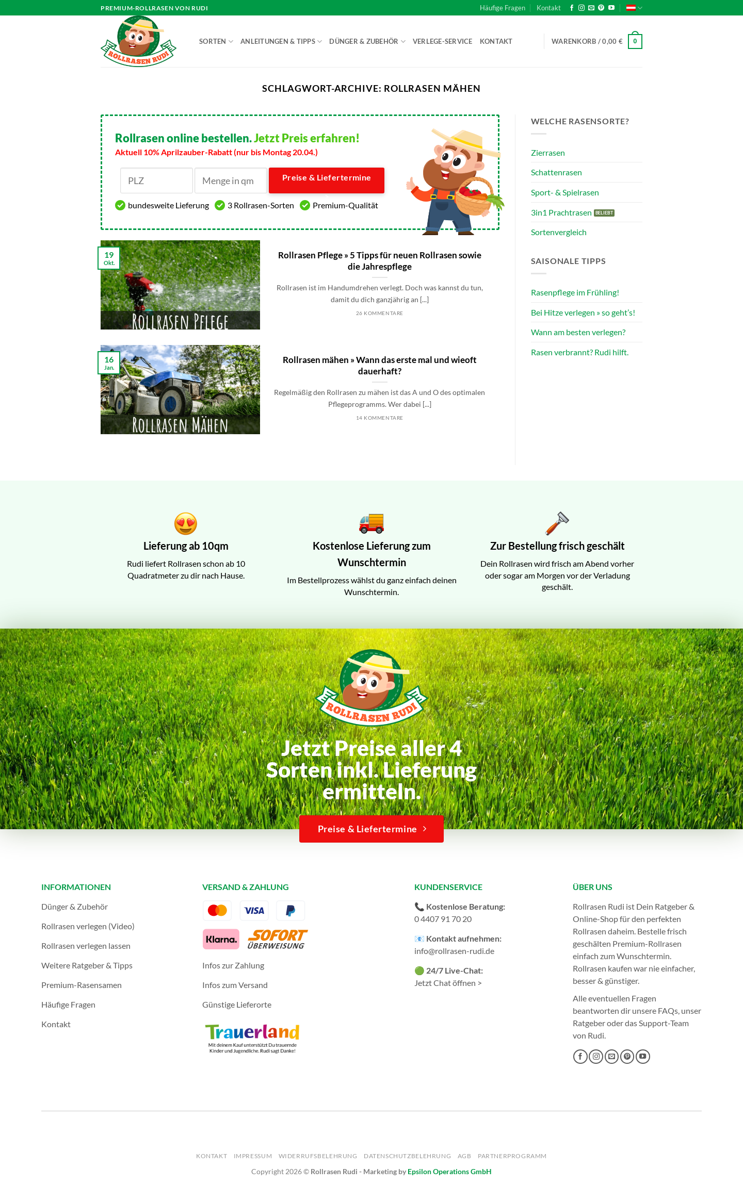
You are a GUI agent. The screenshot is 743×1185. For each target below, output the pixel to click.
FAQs (668, 1010)
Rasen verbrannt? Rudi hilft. (579, 352)
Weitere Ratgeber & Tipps (87, 965)
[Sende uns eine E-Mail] (591, 8)
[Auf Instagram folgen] (581, 8)
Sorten (216, 41)
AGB (465, 1156)
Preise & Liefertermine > (327, 183)
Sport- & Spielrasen (565, 192)
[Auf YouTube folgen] (611, 8)
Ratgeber (589, 1023)
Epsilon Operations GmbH (450, 1171)
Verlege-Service (443, 41)
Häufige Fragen (502, 8)
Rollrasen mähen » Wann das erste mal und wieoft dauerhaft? (380, 365)
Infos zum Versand (235, 985)
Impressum (253, 1156)
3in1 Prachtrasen (561, 212)
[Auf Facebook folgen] (572, 8)
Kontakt (549, 8)
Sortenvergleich (559, 232)
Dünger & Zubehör (367, 41)
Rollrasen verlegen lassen (86, 945)
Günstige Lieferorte (236, 1004)
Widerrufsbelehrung (318, 1156)
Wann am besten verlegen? (578, 332)
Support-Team (664, 1023)
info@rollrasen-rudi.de (454, 951)
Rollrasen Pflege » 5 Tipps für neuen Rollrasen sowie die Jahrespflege (379, 261)
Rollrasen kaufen (602, 968)
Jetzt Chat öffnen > (448, 982)
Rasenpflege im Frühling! (575, 292)
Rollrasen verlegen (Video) (88, 926)
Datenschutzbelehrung (407, 1156)
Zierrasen (548, 152)
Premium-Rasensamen (81, 985)
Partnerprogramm (512, 1156)
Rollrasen (589, 931)
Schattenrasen (556, 172)
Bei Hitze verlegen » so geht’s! (583, 312)
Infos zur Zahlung (233, 965)
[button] (597, 41)
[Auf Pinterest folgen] (601, 8)
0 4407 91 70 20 (443, 919)
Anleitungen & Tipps (281, 41)
